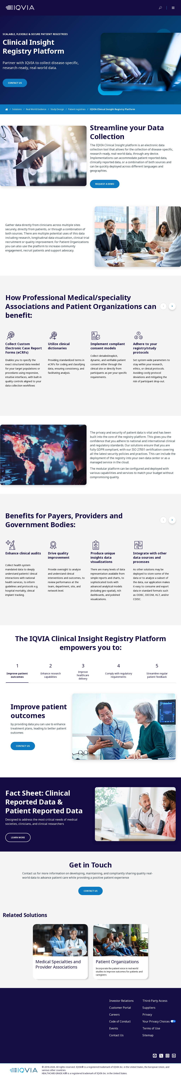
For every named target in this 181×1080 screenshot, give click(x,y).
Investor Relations (121, 1001)
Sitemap (147, 1035)
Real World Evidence (36, 109)
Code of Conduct (120, 1021)
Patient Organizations (117, 961)
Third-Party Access (154, 1001)
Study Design (57, 109)
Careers (114, 1014)
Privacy (147, 1014)
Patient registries (77, 109)
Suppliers (148, 1008)
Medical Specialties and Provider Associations (58, 964)
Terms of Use (151, 1028)
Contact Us (116, 1035)
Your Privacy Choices (156, 1021)
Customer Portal (120, 1008)
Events (113, 1028)
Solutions (17, 109)
